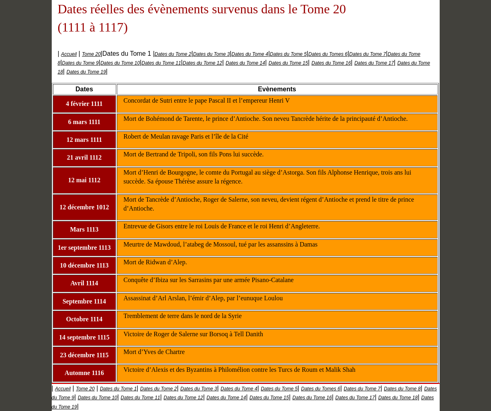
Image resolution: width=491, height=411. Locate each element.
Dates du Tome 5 (288, 54)
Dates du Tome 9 (80, 63)
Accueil (69, 54)
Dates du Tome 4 (250, 54)
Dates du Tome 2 (173, 54)
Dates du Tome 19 (86, 72)
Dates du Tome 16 (331, 63)
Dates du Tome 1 (118, 389)
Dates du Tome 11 (161, 63)
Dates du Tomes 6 (328, 54)
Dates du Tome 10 (120, 63)
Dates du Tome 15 (288, 63)
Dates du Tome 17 (374, 63)
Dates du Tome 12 (202, 63)
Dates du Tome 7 (367, 54)
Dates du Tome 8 (402, 389)
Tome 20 (91, 54)
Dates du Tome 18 (398, 397)
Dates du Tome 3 (211, 54)
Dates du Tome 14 (245, 63)
